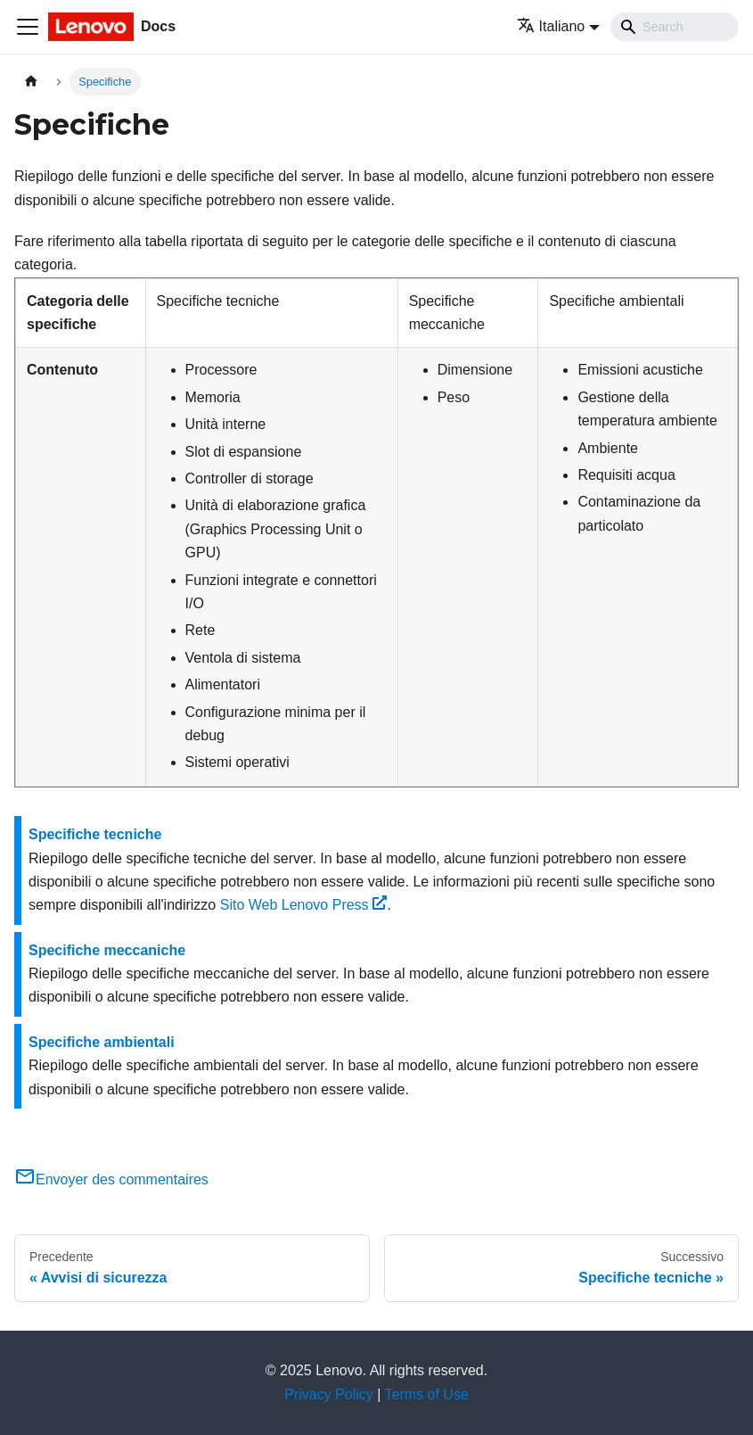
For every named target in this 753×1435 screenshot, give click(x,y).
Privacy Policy (328, 1394)
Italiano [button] (551, 26)
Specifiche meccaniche (107, 950)
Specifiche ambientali (102, 1042)
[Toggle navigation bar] (27, 26)
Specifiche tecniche (95, 834)
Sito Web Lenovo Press (304, 904)
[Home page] (31, 81)
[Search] (674, 26)
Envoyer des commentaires (111, 1179)
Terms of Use (427, 1394)
